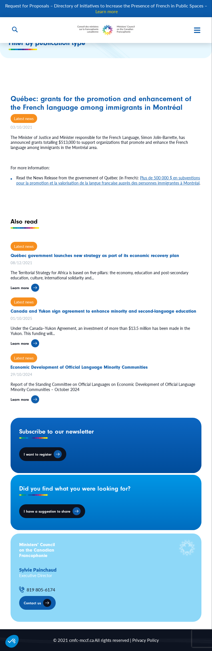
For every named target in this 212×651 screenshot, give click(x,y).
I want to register (37, 454)
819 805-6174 (41, 590)
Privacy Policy (145, 640)
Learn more (106, 11)
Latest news (24, 118)
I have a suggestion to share (47, 511)
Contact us (32, 603)
